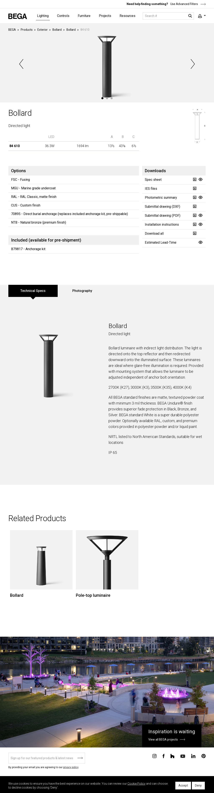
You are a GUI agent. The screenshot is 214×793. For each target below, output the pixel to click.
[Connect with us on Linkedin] (193, 756)
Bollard (57, 29)
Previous (21, 64)
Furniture (84, 16)
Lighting (43, 16)
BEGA (12, 29)
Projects (105, 16)
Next (192, 64)
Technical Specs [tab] (33, 291)
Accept (183, 785)
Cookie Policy (136, 783)
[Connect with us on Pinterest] (203, 756)
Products (27, 29)
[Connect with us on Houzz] (172, 756)
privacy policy (71, 767)
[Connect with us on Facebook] (163, 756)
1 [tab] (102, 98)
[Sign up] (46, 758)
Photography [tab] (82, 291)
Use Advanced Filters (188, 4)
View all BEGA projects (163, 739)
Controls (63, 16)
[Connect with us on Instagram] (154, 756)
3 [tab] (112, 98)
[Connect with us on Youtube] (182, 756)
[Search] (168, 16)
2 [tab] (107, 98)
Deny (198, 785)
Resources (127, 16)
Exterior (42, 29)
